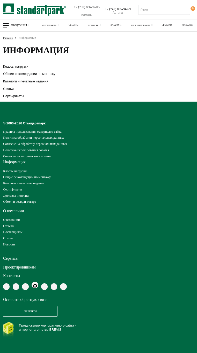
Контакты (187, 25)
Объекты (73, 25)
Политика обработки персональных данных (33, 137)
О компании (49, 25)
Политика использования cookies (26, 150)
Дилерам (167, 25)
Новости (9, 244)
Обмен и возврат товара (19, 201)
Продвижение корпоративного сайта (46, 325)
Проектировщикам (19, 267)
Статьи (8, 89)
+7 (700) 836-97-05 (87, 7)
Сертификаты (13, 96)
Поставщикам (13, 232)
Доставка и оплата (16, 195)
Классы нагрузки (15, 66)
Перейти (30, 311)
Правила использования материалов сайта (32, 131)
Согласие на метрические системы (27, 156)
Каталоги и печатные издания (25, 81)
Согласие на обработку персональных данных (35, 144)
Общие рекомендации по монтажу (29, 74)
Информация (14, 162)
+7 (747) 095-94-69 (118, 9)
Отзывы (8, 226)
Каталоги (116, 25)
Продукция (19, 25)
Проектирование (140, 25)
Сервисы (93, 25)
